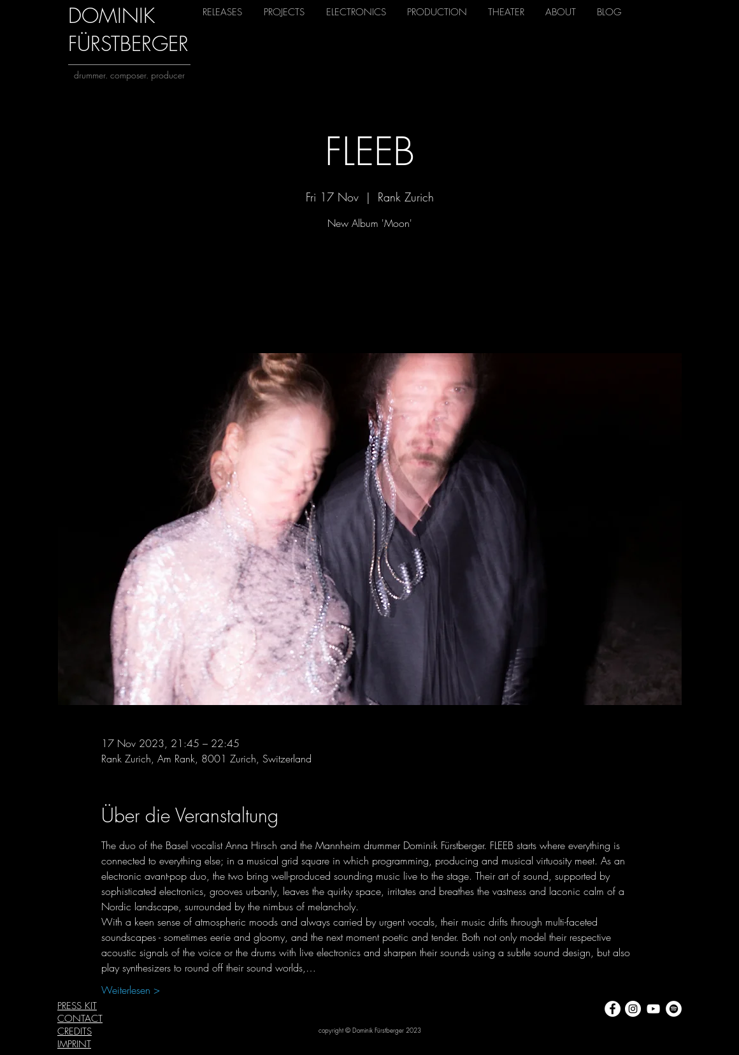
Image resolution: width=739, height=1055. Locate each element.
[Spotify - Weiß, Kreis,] (674, 1009)
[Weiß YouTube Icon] (653, 1009)
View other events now (369, 293)
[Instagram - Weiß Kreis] (633, 1009)
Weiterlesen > (130, 990)
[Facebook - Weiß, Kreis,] (613, 1009)
